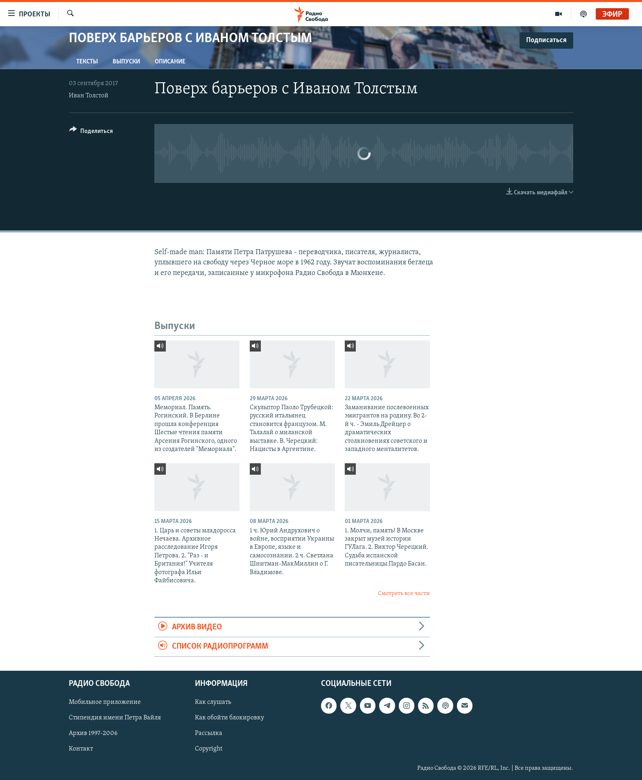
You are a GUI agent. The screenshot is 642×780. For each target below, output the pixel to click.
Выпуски (126, 62)
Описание (170, 62)
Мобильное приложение (105, 702)
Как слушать (213, 702)
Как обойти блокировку (229, 718)
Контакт (81, 749)
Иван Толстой (89, 95)
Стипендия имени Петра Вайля (115, 718)
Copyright (208, 749)
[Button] (91, 132)
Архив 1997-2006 (93, 733)
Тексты (87, 62)
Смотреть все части (404, 594)
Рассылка (208, 733)
